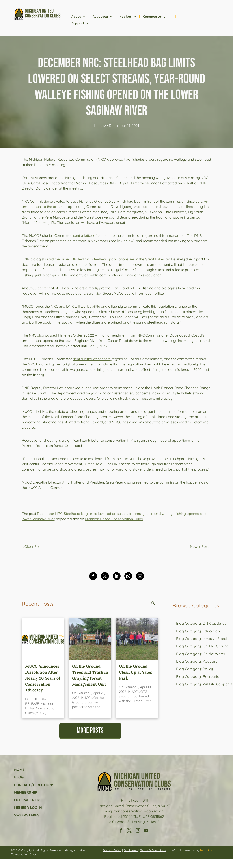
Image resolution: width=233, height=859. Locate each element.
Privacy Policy (112, 850)
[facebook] (121, 831)
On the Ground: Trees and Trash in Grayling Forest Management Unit (90, 675)
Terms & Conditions (153, 850)
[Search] (124, 603)
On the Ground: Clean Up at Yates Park (135, 672)
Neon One (207, 850)
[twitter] (129, 831)
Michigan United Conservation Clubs (114, 519)
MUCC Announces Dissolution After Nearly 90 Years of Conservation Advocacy (42, 678)
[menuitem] (78, 16)
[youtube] (146, 831)
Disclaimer (131, 850)
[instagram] (137, 831)
